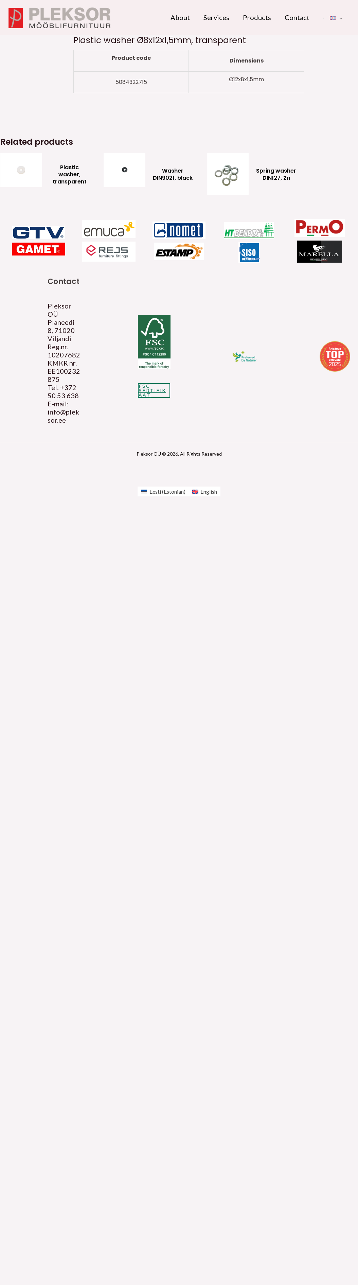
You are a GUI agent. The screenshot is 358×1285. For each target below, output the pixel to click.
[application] (339, 17)
